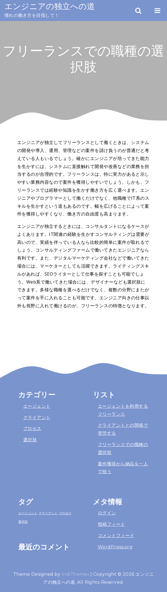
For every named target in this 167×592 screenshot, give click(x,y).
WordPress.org (115, 547)
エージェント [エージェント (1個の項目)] (27, 513)
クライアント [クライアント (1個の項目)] (48, 513)
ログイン (107, 513)
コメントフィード (116, 535)
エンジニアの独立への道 (49, 6)
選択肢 (30, 439)
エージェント (37, 406)
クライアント (37, 417)
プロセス (32, 428)
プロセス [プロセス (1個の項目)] (65, 513)
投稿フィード (111, 524)
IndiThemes (75, 574)
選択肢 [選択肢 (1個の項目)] (23, 522)
